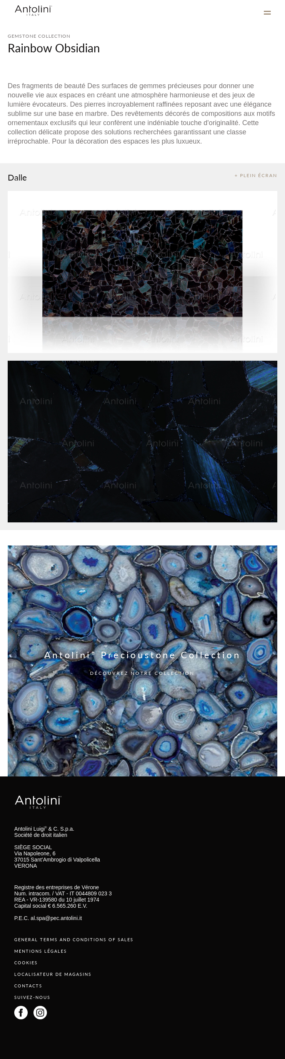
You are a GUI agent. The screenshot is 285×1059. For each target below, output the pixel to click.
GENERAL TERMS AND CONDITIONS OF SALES (73, 939)
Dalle (17, 177)
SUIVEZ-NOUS (32, 997)
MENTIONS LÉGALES (40, 951)
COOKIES (26, 962)
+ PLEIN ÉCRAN (256, 175)
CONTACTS (28, 986)
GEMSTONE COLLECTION (39, 36)
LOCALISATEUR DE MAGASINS (53, 974)
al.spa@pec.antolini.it (56, 918)
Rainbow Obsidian (54, 48)
